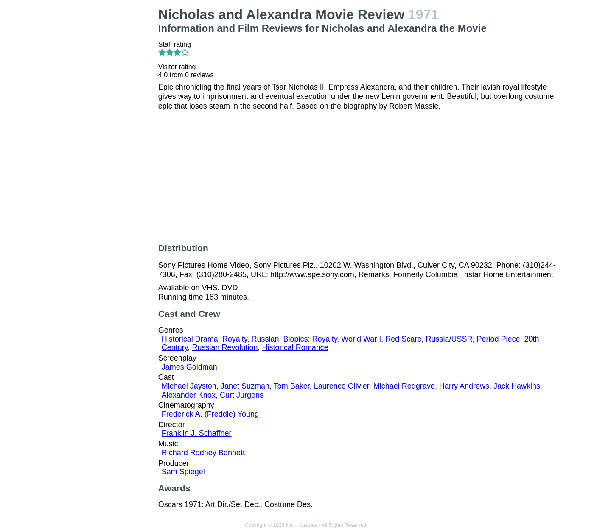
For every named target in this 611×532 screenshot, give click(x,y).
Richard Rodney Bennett (203, 452)
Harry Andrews (464, 386)
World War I (361, 339)
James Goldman (189, 367)
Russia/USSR (449, 339)
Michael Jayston (189, 386)
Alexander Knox (189, 395)
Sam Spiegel (183, 472)
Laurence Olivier (341, 386)
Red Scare (403, 339)
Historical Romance (295, 347)
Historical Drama (190, 339)
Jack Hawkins (516, 386)
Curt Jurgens (241, 395)
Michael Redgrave (404, 386)
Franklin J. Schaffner (197, 433)
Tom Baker (292, 386)
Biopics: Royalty (310, 339)
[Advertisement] (106, 134)
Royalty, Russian (250, 339)
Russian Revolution (225, 347)
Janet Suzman (245, 386)
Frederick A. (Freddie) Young (210, 414)
